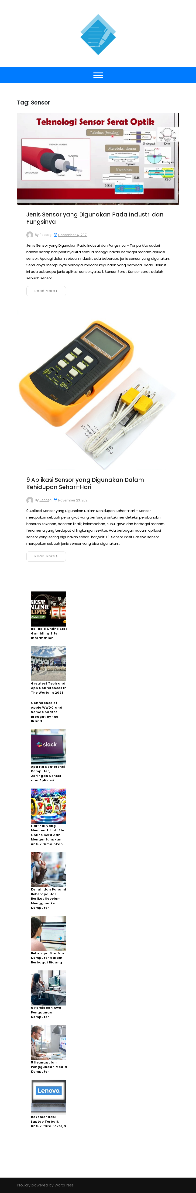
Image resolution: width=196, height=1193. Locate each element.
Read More (46, 290)
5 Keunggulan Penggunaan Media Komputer (49, 1067)
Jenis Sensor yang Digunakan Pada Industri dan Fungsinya (95, 218)
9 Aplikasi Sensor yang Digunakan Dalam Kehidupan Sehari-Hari (85, 483)
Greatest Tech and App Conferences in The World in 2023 (49, 688)
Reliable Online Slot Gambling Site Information (49, 633)
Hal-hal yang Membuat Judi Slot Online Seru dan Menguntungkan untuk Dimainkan (48, 835)
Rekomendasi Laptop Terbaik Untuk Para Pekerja (48, 1121)
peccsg (46, 234)
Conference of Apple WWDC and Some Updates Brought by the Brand (46, 712)
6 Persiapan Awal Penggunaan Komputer (47, 1012)
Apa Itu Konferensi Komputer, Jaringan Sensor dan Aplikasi (48, 773)
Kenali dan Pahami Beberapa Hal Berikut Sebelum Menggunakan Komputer (48, 898)
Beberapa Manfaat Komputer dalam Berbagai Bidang (48, 958)
